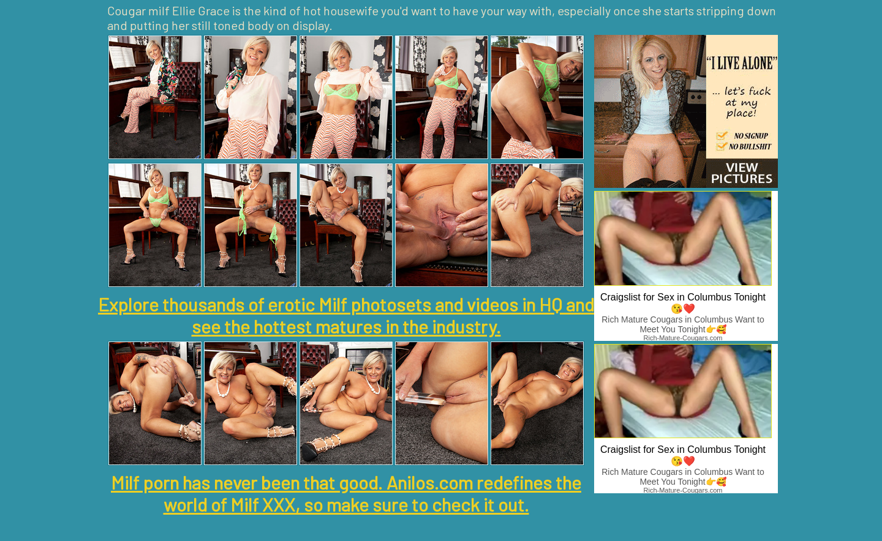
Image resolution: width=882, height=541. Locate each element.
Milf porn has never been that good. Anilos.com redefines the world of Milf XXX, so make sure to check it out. (346, 493)
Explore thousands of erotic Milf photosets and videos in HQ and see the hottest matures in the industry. (346, 315)
